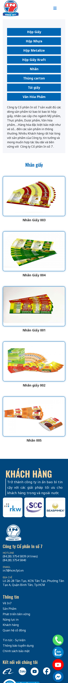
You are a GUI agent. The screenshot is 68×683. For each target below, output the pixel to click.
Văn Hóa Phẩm (34, 97)
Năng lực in (10, 620)
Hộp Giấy (34, 32)
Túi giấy (34, 87)
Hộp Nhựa (34, 41)
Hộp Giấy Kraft (34, 59)
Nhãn (34, 69)
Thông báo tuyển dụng (18, 646)
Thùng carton (34, 78)
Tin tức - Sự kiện (14, 640)
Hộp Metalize (34, 50)
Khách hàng (11, 625)
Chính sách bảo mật (16, 651)
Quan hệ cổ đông (14, 630)
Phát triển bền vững (16, 614)
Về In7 (7, 603)
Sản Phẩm (9, 609)
